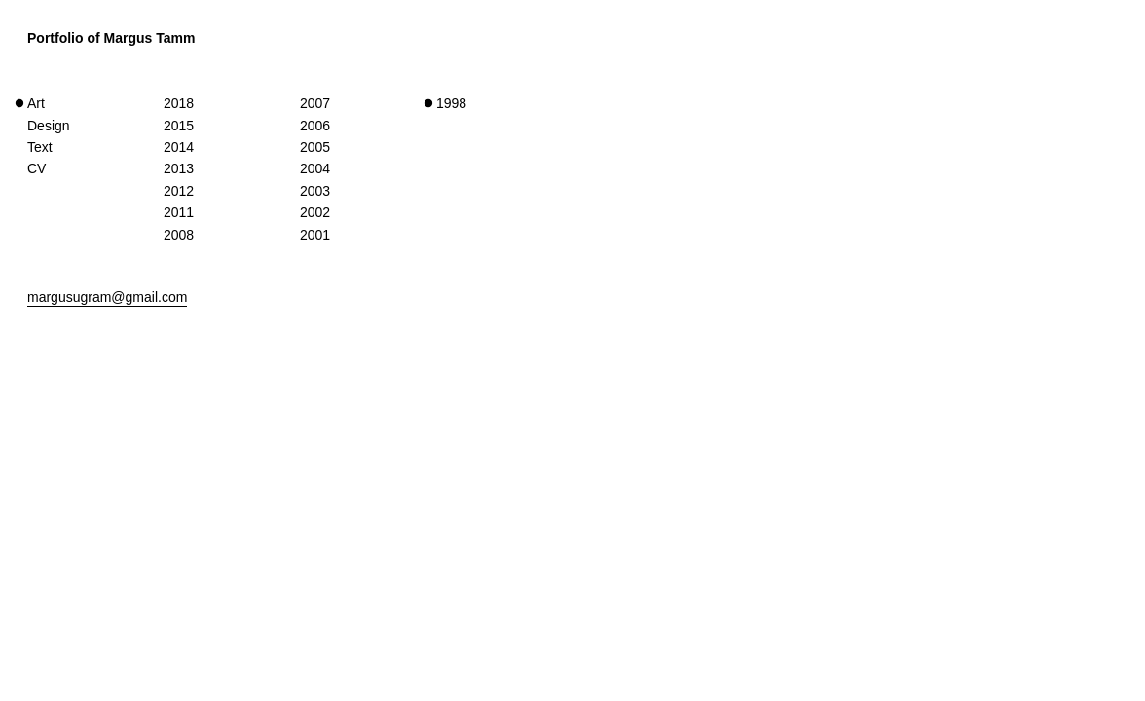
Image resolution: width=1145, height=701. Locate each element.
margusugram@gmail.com (107, 297)
